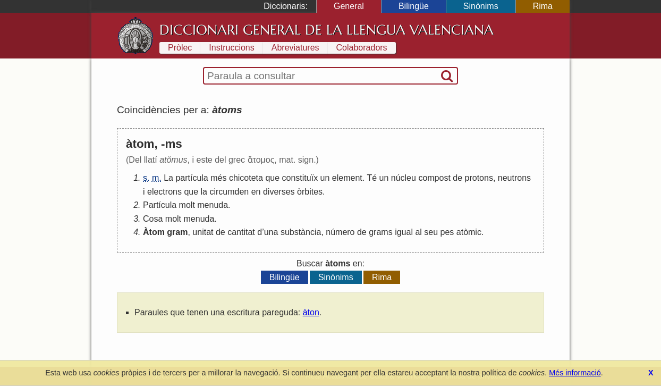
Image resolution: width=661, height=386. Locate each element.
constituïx (300, 177)
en (256, 191)
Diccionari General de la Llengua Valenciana (326, 29)
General (349, 6)
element (347, 177)
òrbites (310, 191)
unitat (202, 232)
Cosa (153, 218)
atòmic (468, 232)
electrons (164, 191)
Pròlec (180, 47)
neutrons (514, 177)
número (340, 232)
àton (311, 312)
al (418, 232)
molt (187, 204)
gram (177, 232)
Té (372, 177)
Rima (543, 6)
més (218, 177)
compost (434, 177)
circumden (229, 191)
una (271, 232)
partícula (191, 177)
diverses (279, 191)
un (325, 177)
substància (301, 232)
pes (447, 232)
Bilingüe (414, 6)
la (204, 191)
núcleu (403, 177)
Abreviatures (295, 47)
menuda (212, 204)
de (457, 177)
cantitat (241, 232)
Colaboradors (361, 47)
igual (404, 232)
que (272, 177)
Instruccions (231, 47)
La (168, 177)
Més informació (575, 372)
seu (431, 232)
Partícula (159, 204)
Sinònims (480, 6)
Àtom (154, 232)
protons (479, 177)
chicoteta (246, 177)
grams (380, 232)
